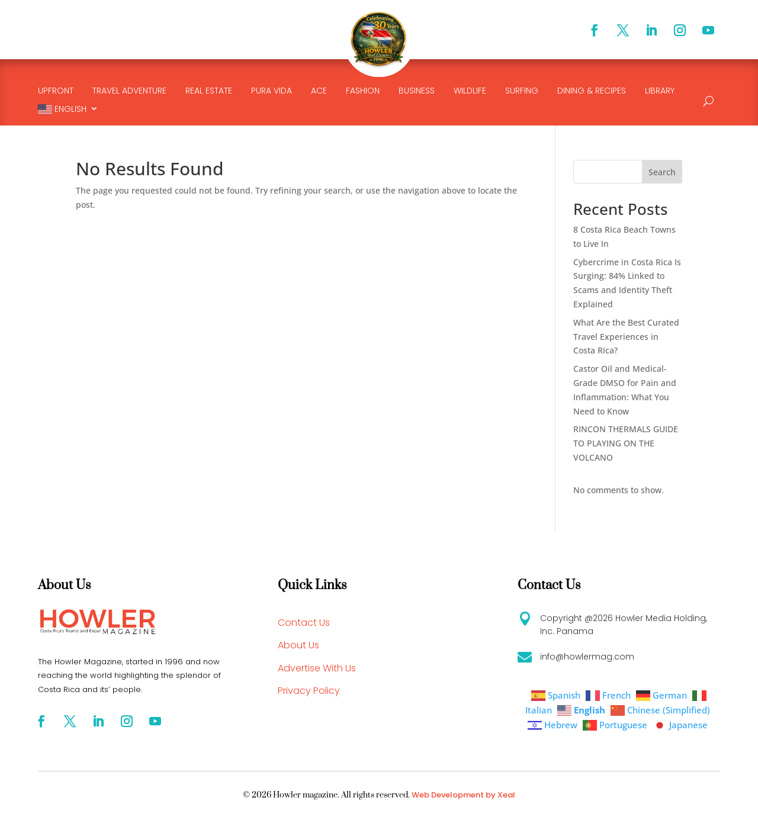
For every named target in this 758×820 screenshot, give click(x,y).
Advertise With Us (317, 668)
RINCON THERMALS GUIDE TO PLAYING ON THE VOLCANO (625, 443)
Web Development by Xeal (463, 794)
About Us (298, 645)
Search (662, 172)
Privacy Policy (309, 690)
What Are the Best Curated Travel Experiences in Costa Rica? (626, 336)
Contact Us (304, 622)
